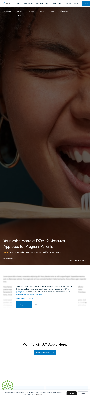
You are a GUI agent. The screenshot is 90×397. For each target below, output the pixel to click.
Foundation (7, 16)
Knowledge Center (42, 3)
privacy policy (38, 394)
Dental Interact (28, 3)
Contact (76, 3)
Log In (86, 3)
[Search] (85, 14)
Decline (83, 393)
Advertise (68, 3)
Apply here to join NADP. (24, 298)
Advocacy (31, 11)
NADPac (19, 16)
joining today (20, 292)
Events (42, 11)
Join (18, 3)
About (52, 11)
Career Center (56, 3)
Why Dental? (64, 11)
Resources (19, 11)
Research (7, 11)
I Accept (71, 393)
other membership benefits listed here (29, 294)
